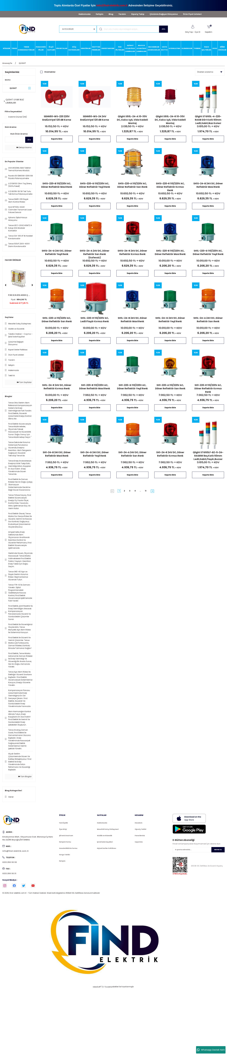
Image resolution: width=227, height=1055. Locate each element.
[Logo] (28, 29)
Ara (29, 139)
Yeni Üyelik (63, 823)
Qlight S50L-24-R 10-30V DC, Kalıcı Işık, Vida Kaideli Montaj (170, 119)
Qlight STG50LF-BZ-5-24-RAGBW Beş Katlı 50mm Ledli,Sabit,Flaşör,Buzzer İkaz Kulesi (208, 455)
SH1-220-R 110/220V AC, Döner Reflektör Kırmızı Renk (208, 388)
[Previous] (5, 285)
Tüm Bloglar (25, 776)
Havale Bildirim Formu (68, 848)
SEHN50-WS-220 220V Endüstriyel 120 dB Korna (56, 118)
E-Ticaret (107, 987)
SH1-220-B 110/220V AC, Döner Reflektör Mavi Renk (94, 387)
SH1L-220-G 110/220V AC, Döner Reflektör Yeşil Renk (208, 252)
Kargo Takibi (64, 855)
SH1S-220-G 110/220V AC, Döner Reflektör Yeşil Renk (94, 185)
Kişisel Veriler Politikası (106, 848)
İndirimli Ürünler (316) (17, 117)
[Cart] (208, 29)
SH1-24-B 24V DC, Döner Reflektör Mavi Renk (57, 454)
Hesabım (138, 823)
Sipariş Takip (137, 14)
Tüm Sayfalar (24, 382)
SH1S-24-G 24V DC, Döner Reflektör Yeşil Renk (57, 252)
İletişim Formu (65, 842)
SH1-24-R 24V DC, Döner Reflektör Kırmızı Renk (170, 454)
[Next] (32, 285)
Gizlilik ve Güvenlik (104, 835)
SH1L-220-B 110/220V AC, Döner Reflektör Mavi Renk (170, 252)
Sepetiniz (139, 842)
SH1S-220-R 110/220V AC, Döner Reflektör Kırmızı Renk (170, 187)
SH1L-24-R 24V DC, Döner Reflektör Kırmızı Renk (56, 387)
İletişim (99, 14)
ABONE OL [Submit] (218, 850)
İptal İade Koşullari (105, 842)
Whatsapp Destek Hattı (211, 1049)
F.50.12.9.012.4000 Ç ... (19, 295)
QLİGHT (22, 63)
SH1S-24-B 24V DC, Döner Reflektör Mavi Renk (208, 185)
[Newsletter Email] (199, 849)
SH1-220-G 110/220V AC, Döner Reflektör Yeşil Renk (132, 387)
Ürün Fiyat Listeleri (192, 14)
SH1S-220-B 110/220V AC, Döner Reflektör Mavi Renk (56, 185)
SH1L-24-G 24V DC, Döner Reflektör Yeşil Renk (170, 319)
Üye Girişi (63, 829)
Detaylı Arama (24, 147)
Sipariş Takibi (140, 829)
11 (145, 491)
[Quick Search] (14, 139)
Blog (111, 14)
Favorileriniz (140, 835)
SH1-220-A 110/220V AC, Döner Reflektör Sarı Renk (170, 387)
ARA (163, 29)
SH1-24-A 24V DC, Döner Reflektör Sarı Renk (132, 454)
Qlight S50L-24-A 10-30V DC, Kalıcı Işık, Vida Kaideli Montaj (132, 119)
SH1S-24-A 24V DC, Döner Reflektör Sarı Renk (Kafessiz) (94, 254)
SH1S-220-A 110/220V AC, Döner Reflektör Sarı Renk (132, 185)
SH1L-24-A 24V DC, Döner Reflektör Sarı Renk (208, 319)
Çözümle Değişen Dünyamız (164, 14)
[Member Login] (193, 27)
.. (140, 491)
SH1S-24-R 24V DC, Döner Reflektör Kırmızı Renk (132, 252)
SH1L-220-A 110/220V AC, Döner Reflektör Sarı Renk (57, 319)
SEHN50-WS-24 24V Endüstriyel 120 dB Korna (94, 118)
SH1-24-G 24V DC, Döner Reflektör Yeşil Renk (94, 454)
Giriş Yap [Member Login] (189, 32)
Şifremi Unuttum (66, 835)
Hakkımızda (85, 14)
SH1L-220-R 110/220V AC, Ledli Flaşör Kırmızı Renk (94, 319)
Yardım (122, 14)
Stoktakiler (50, 72)
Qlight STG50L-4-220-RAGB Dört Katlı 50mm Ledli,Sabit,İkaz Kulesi (208, 119)
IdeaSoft (97, 987)
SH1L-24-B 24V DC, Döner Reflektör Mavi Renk (132, 319)
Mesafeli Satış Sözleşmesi (108, 829)
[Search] (132, 29)
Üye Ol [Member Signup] (197, 32)
